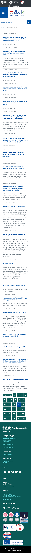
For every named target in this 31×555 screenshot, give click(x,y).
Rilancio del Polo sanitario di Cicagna (14, 312)
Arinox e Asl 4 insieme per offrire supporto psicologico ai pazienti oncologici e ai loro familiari (13, 188)
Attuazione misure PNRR (8, 447)
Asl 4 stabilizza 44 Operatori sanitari (14, 285)
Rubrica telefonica (7, 499)
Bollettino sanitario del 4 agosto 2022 (14, 347)
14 (18, 404)
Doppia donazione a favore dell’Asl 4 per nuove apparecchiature (15, 299)
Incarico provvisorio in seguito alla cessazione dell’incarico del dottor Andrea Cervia (13, 154)
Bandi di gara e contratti (8, 444)
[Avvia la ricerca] (29, 22)
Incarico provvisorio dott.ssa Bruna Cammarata (14, 235)
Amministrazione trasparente (10, 438)
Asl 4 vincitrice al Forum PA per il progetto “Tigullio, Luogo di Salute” (14, 167)
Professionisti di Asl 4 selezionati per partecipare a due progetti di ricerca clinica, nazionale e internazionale (14, 117)
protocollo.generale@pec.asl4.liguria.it (12, 496)
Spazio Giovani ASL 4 (7, 461)
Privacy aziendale (7, 443)
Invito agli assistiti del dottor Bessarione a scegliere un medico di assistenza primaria (15, 103)
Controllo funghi (8, 263)
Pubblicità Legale (7, 440)
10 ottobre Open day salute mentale (14, 206)
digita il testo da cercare (6, 22)
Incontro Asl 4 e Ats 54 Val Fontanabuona (15, 379)
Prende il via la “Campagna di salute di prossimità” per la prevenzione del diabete (14, 53)
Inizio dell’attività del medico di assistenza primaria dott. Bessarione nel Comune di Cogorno (15, 74)
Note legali (21, 549)
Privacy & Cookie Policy (10, 549)
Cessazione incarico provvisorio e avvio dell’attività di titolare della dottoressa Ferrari (15, 88)
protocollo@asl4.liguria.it (9, 495)
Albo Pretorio (6, 441)
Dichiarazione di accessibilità (14, 550)
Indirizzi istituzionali (7, 498)
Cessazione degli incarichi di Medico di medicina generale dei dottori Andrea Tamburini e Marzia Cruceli (15, 39)
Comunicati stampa (7, 454)
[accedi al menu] (5, 12)
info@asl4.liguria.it (7, 494)
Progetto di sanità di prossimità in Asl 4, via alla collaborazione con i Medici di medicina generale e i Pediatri (15, 361)
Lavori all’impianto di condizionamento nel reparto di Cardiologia (15, 335)
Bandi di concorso (7, 446)
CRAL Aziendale (6, 463)
